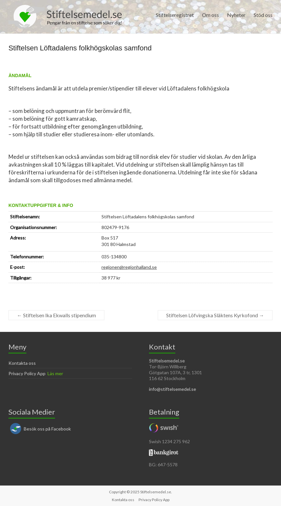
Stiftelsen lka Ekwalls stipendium (56, 315)
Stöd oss (263, 15)
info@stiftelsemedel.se (172, 389)
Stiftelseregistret (175, 15)
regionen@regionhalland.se (129, 267)
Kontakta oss (22, 363)
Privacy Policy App (27, 373)
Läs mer (55, 373)
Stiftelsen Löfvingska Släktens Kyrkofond (215, 315)
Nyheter (236, 15)
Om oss (210, 15)
